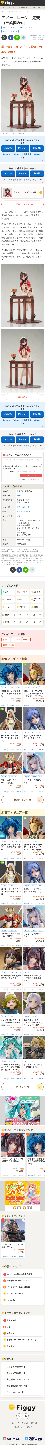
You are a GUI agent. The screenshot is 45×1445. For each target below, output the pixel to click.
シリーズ (6, 599)
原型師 (34, 607)
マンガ (27, 1061)
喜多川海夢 (11, 1320)
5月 (20, 615)
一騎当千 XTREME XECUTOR (19, 1280)
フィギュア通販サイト (16, 1366)
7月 (33, 615)
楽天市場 (27, 154)
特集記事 (7, 1358)
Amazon (6, 154)
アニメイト (22, 148)
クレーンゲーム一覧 (15, 1392)
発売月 (6, 622)
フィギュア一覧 (22, 1087)
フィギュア (12, 8)
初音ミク (10, 1333)
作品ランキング (11, 1266)
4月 (14, 615)
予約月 (6, 615)
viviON (37, 154)
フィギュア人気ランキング (17, 1130)
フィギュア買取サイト (16, 1373)
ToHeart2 (11, 1300)
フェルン (10, 1346)
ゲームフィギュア (25, 27)
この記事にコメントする (22, 204)
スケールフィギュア (9, 31)
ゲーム (34, 732)
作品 (19, 599)
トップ (3, 8)
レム (8, 1327)
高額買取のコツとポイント (18, 1379)
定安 (18, 516)
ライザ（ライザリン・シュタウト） (22, 1339)
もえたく (27, 179)
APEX (19, 495)
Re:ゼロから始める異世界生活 (19, 1274)
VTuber (34, 777)
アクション (35, 688)
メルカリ (8, 173)
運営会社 (34, 1423)
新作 (5, 592)
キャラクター (36, 599)
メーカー (6, 607)
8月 (40, 615)
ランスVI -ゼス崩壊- (15, 1293)
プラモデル (12, 777)
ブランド (21, 607)
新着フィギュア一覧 (14, 812)
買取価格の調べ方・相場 (17, 1386)
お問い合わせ (18, 1427)
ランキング (22, 592)
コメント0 (40, 35)
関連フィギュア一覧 (22, 800)
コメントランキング (13, 1215)
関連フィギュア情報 (14, 659)
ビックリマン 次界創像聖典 (18, 1287)
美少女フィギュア (9, 27)
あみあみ (8, 148)
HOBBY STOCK (8, 645)
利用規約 (29, 1427)
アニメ (11, 688)
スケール (12, 1061)
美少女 (4, 688)
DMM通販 (37, 148)
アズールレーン (23, 8)
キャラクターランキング (15, 1312)
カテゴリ (35, 592)
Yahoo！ (17, 154)
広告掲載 (25, 1423)
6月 (27, 615)
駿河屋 (37, 173)
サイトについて (13, 1423)
